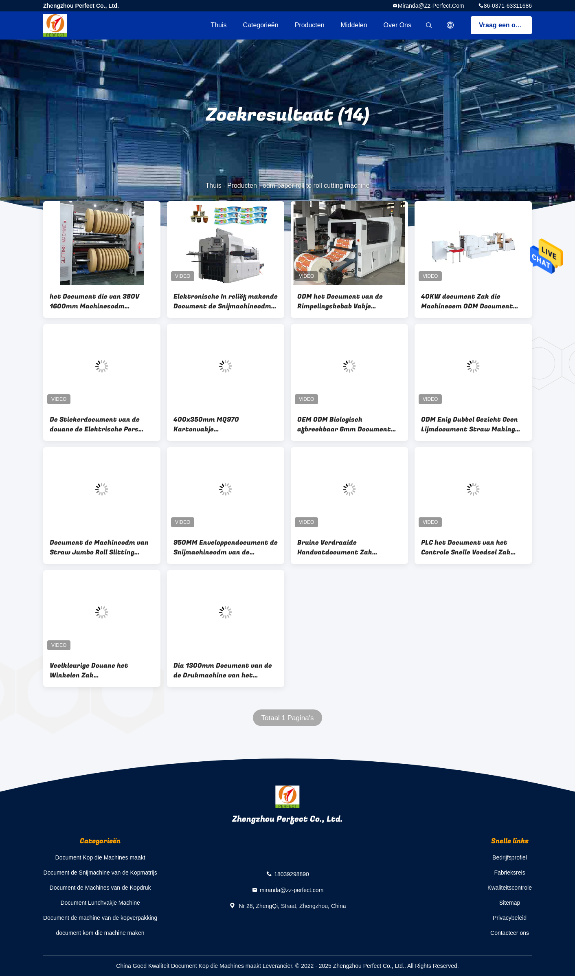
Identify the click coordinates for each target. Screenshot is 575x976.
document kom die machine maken (100, 933)
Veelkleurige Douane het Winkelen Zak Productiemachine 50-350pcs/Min (89, 670)
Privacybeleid (510, 917)
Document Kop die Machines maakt (100, 857)
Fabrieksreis (509, 872)
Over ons (397, 25)
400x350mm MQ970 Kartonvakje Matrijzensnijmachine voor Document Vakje (216, 424)
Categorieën (260, 25)
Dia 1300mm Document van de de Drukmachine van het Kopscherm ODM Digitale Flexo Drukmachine (222, 670)
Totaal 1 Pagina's (287, 718)
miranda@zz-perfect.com (431, 5)
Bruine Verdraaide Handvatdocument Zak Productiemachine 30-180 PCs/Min (339, 547)
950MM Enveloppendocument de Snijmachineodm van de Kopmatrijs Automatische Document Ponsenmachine (225, 547)
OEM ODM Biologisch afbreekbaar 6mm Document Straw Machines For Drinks (344, 424)
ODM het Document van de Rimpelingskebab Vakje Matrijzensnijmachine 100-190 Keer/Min (347, 301)
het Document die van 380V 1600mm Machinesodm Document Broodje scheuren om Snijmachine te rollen (101, 301)
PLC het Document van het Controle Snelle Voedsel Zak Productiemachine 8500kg (466, 547)
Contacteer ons (509, 933)
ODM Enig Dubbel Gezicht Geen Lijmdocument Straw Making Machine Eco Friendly (469, 424)
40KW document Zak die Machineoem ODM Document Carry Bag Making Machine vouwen (467, 301)
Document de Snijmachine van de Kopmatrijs (100, 872)
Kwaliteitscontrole (509, 887)
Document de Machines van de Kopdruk (100, 887)
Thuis (218, 25)
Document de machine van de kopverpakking (100, 917)
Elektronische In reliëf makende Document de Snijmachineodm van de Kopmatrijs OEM (225, 301)
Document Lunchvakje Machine (100, 902)
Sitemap (509, 902)
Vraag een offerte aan (505, 25)
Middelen (354, 25)
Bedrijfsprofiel (509, 857)
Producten (310, 25)
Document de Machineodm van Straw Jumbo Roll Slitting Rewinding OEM (99, 547)
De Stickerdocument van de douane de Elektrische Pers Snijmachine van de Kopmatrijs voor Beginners (100, 424)
